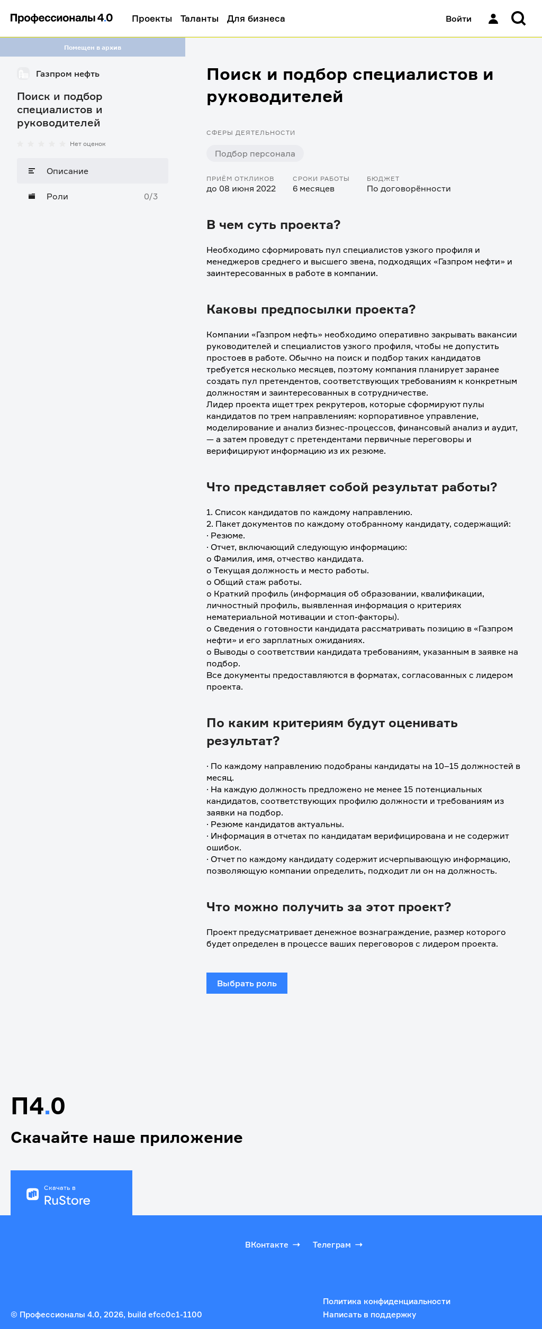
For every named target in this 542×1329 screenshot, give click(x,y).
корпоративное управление (417, 415)
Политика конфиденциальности (386, 1301)
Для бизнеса (256, 18)
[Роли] (92, 196)
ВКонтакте (273, 1244)
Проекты (152, 18)
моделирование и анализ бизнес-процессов (299, 427)
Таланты (199, 18)
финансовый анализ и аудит (457, 427)
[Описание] (92, 171)
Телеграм (339, 1244)
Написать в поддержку (369, 1314)
